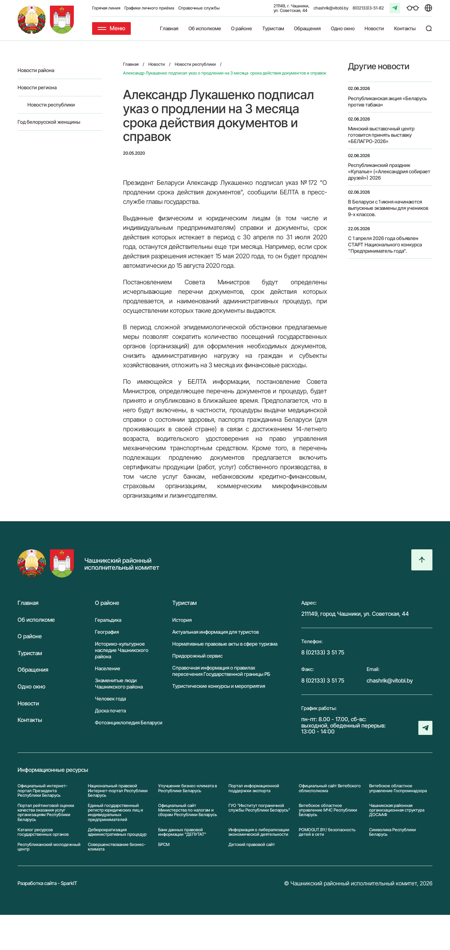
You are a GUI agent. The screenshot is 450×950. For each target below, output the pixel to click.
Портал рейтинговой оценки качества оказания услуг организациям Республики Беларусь (46, 812)
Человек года (110, 699)
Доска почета (110, 710)
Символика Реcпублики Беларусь (392, 831)
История (182, 620)
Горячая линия (106, 8)
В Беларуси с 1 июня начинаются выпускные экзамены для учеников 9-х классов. (388, 208)
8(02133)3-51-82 (368, 8)
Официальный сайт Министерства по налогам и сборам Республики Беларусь (187, 810)
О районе (241, 28)
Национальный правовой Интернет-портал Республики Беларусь (118, 790)
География (107, 632)
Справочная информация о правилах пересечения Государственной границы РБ (221, 671)
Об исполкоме (204, 28)
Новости (374, 28)
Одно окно (343, 28)
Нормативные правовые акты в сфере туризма (224, 644)
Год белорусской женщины (49, 122)
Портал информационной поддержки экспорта (254, 788)
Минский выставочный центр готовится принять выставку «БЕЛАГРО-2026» (381, 134)
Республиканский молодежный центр (49, 846)
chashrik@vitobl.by (331, 8)
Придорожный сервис (197, 656)
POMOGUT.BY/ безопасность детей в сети (327, 831)
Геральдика (108, 620)
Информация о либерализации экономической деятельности (259, 831)
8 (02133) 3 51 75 (322, 652)
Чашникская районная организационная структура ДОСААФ (396, 810)
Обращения (307, 28)
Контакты (405, 28)
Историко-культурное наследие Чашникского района (121, 650)
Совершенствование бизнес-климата (117, 846)
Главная (169, 28)
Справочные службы (199, 8)
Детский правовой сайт (252, 844)
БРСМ (163, 844)
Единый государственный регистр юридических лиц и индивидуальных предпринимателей (115, 812)
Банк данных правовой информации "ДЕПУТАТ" (182, 831)
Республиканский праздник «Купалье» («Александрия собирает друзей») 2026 (389, 171)
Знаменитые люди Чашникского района (119, 683)
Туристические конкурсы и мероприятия (218, 686)
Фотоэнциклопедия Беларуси (128, 722)
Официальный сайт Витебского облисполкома (330, 788)
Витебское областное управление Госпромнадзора (398, 788)
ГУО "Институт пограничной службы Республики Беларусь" (259, 808)
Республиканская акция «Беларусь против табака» (387, 101)
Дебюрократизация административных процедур (117, 831)
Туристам (273, 28)
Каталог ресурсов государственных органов (43, 831)
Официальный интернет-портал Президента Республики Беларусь (43, 790)
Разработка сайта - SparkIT (47, 883)
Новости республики (51, 105)
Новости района (36, 70)
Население (107, 668)
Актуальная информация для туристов (215, 632)
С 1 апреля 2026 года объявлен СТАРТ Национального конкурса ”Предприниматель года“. (385, 244)
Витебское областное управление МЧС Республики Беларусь (328, 810)
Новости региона (37, 87)
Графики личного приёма (149, 8)
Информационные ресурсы (53, 770)
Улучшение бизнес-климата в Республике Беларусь (187, 788)
